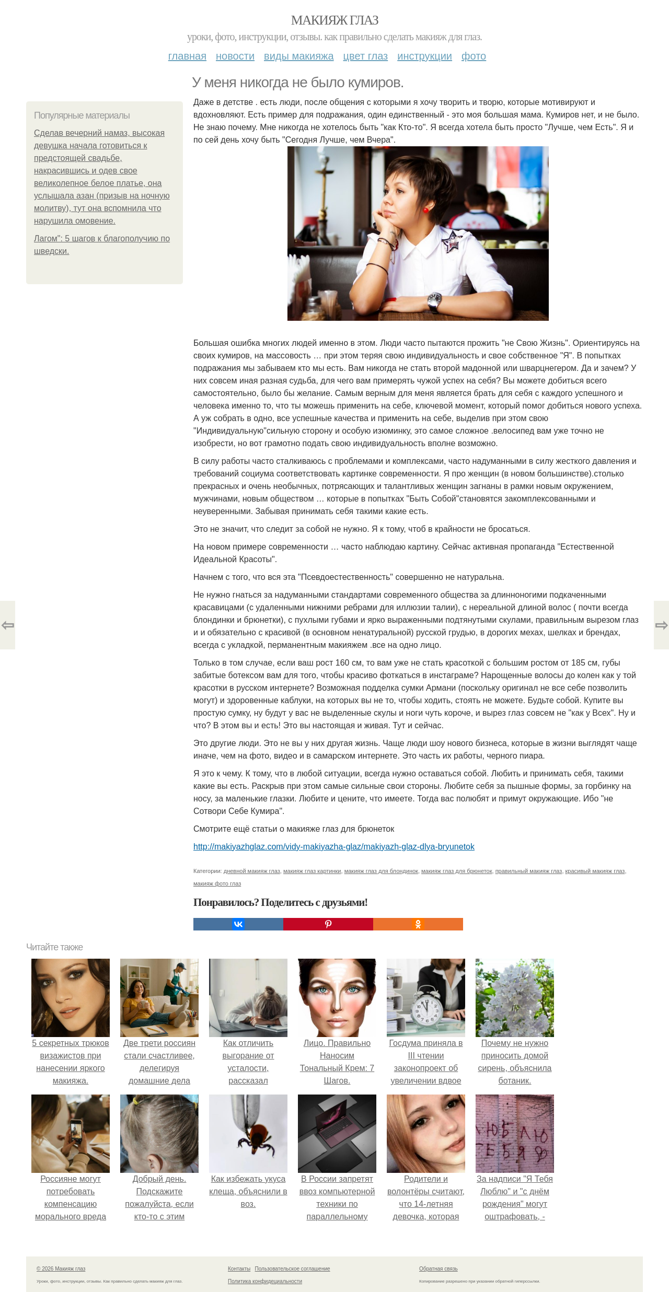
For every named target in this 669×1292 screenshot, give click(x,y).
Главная (187, 56)
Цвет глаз (365, 56)
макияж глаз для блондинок (381, 871)
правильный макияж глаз (528, 871)
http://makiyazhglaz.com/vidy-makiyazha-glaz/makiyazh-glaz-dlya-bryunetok (334, 846)
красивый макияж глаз (595, 871)
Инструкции (424, 56)
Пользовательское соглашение (292, 1269)
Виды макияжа (299, 56)
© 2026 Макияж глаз (61, 1269)
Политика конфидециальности (265, 1281)
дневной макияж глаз (252, 871)
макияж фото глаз (217, 883)
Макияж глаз (334, 20)
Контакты (239, 1269)
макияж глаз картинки (312, 871)
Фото (474, 56)
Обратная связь (438, 1269)
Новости (235, 56)
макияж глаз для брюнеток (456, 871)
